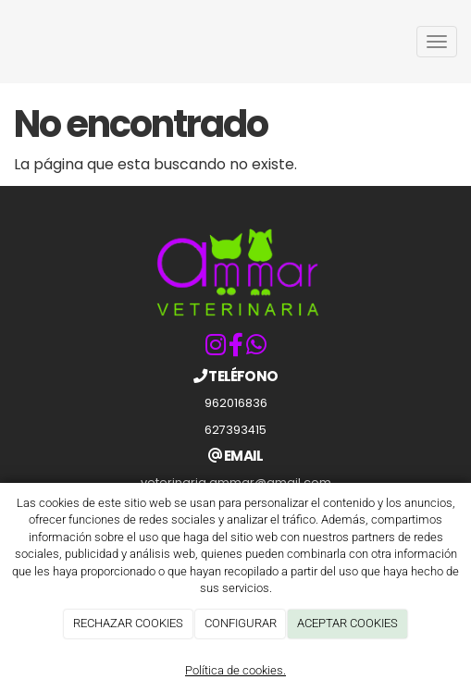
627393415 (235, 430)
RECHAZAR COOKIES (128, 623)
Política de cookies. (235, 670)
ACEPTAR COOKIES (347, 623)
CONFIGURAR (241, 623)
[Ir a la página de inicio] (9, 41)
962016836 (236, 403)
